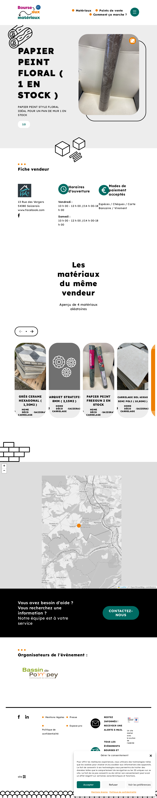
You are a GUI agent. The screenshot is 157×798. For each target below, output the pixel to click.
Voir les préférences (139, 784)
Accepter (88, 784)
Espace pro (76, 725)
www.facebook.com (31, 210)
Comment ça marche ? (110, 14)
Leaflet (122, 587)
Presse (73, 717)
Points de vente (111, 10)
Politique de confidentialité (122, 792)
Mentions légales (99, 792)
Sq (23, 777)
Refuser (113, 784)
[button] (150, 755)
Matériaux (83, 10)
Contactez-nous (121, 613)
